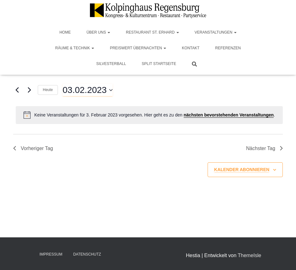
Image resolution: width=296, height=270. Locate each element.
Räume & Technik (74, 48)
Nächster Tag (264, 148)
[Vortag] (17, 90)
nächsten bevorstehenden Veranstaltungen (229, 114)
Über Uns (98, 32)
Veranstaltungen (216, 32)
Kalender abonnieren (241, 169)
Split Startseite (159, 64)
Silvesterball (111, 64)
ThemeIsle (249, 255)
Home (65, 32)
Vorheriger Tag (33, 148)
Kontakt (190, 48)
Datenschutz (87, 254)
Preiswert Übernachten (138, 48)
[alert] (149, 115)
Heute (48, 90)
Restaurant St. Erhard (152, 32)
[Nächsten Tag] (29, 90)
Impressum (51, 254)
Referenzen (228, 48)
